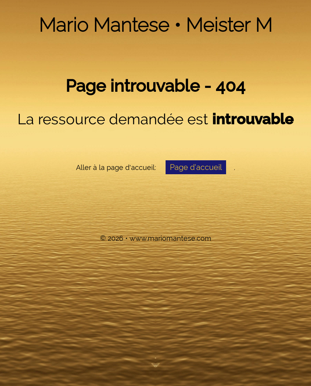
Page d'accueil (196, 167)
